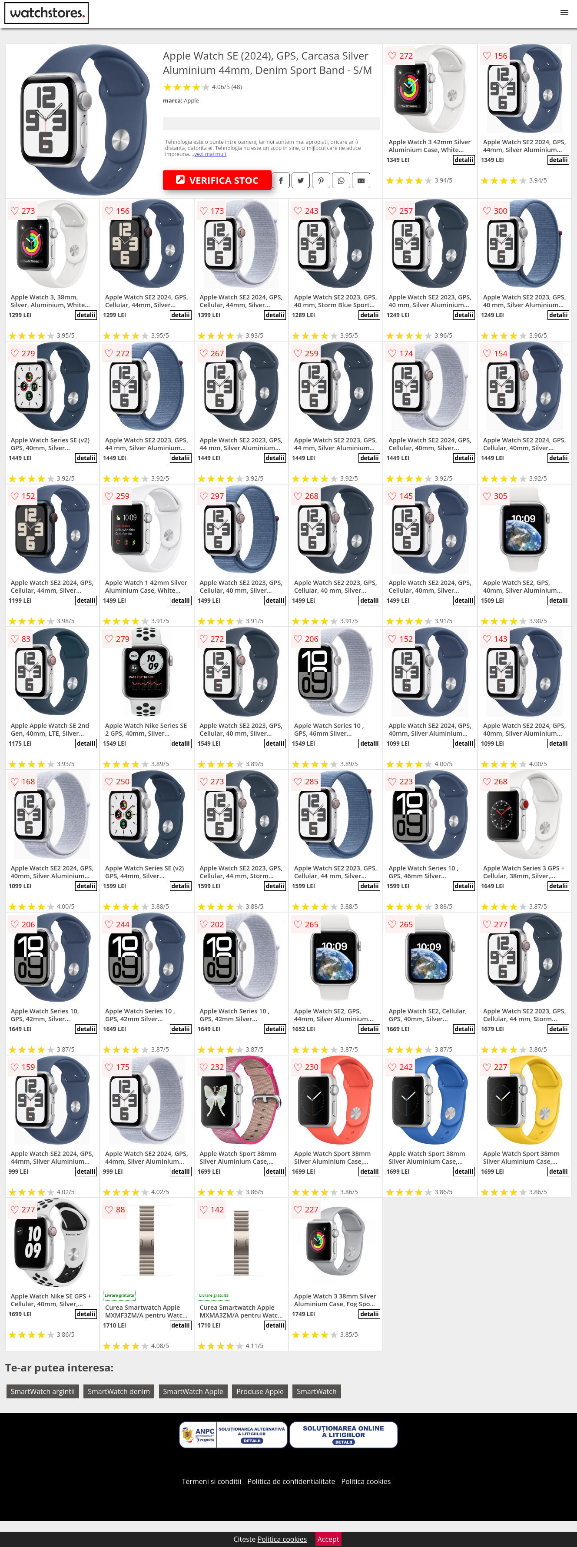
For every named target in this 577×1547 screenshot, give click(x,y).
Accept (328, 1539)
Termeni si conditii (212, 1481)
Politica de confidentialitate (291, 1481)
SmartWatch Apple (193, 1391)
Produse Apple (260, 1391)
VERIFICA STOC (217, 179)
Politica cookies (366, 1481)
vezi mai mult (210, 154)
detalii (464, 160)
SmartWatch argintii (43, 1391)
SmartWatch (317, 1391)
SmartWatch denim (119, 1391)
